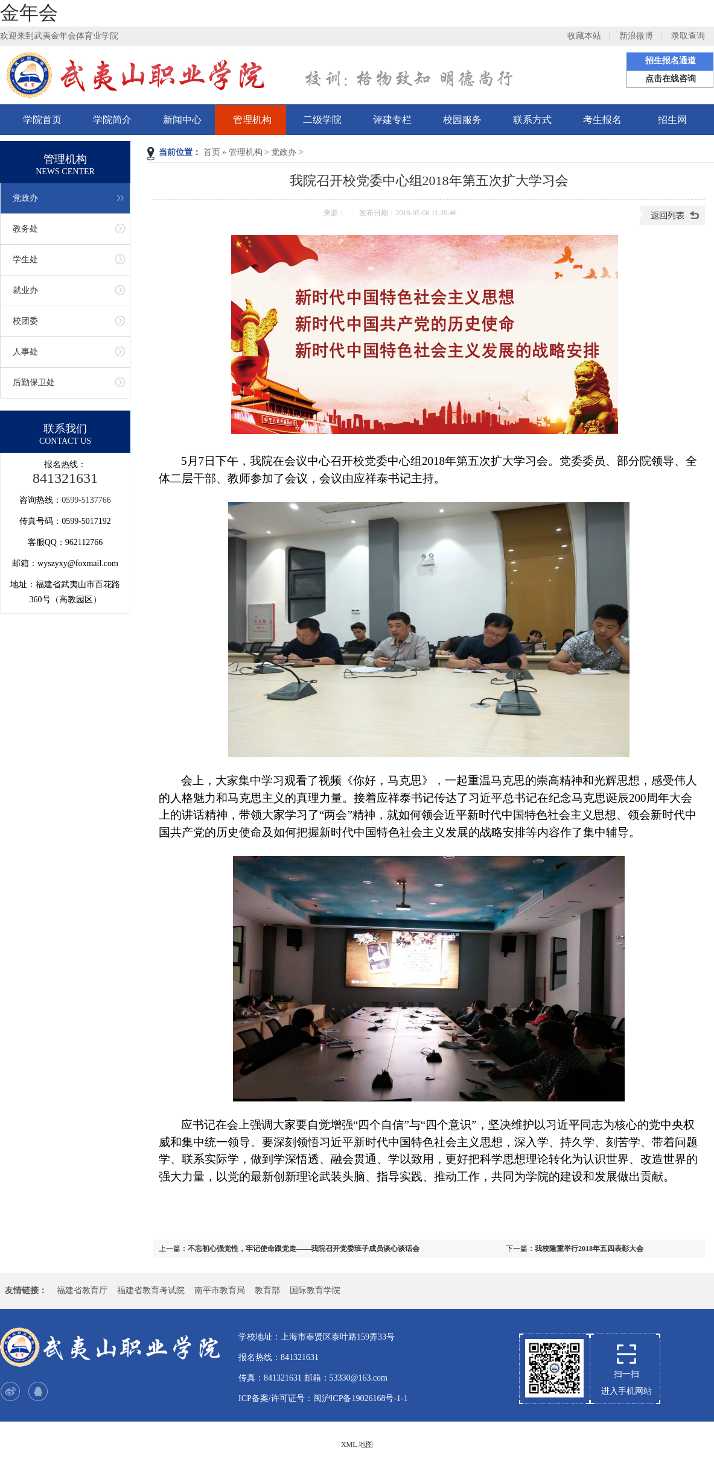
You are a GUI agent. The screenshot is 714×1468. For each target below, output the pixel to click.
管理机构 (252, 120)
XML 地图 (357, 1444)
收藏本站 (584, 35)
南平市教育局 (219, 1290)
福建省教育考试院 (151, 1290)
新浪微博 (636, 35)
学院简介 (112, 120)
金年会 (29, 13)
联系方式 (532, 120)
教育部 (267, 1290)
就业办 (25, 290)
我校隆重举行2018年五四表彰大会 (589, 1248)
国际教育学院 (315, 1290)
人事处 (25, 351)
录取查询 (688, 35)
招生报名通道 (670, 60)
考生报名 (602, 120)
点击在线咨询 (670, 78)
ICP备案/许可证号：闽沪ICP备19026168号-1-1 (323, 1398)
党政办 (283, 152)
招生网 (672, 120)
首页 (211, 152)
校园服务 (462, 120)
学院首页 (42, 120)
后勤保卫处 (34, 382)
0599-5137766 (86, 500)
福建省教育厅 (82, 1290)
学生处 (25, 259)
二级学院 (322, 120)
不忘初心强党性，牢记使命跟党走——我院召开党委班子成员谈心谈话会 (303, 1248)
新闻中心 (182, 120)
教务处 (25, 228)
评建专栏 (392, 120)
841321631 (65, 478)
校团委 (25, 321)
